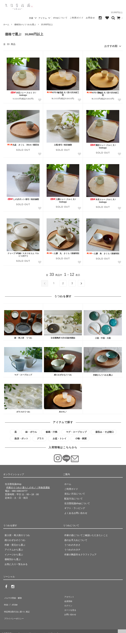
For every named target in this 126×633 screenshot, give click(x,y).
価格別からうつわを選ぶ (25, 24)
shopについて (60, 18)
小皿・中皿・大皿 (103, 337)
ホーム (6, 24)
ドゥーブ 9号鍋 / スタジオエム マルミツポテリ (23, 253)
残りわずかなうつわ (63, 374)
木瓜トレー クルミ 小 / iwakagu (23, 92)
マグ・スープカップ (23, 374)
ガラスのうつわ (23, 411)
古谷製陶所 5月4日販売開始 (63, 337)
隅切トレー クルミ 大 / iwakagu (103, 145)
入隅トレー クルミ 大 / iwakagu (63, 199)
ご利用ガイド (77, 18)
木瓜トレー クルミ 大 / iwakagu (103, 199)
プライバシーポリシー (14, 610)
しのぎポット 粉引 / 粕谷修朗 (23, 198)
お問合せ (90, 18)
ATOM (13, 600)
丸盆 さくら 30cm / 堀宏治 (23, 144)
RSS (5, 600)
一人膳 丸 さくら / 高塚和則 (63, 252)
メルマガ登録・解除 (13, 596)
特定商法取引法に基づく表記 (18, 605)
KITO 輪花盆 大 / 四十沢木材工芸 (63, 92)
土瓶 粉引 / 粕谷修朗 (63, 144)
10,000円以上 (47, 24)
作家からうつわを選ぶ (103, 374)
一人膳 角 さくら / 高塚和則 (103, 252)
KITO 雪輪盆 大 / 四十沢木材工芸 (103, 92)
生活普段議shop (9, 629)
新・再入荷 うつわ (23, 337)
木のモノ (63, 411)
